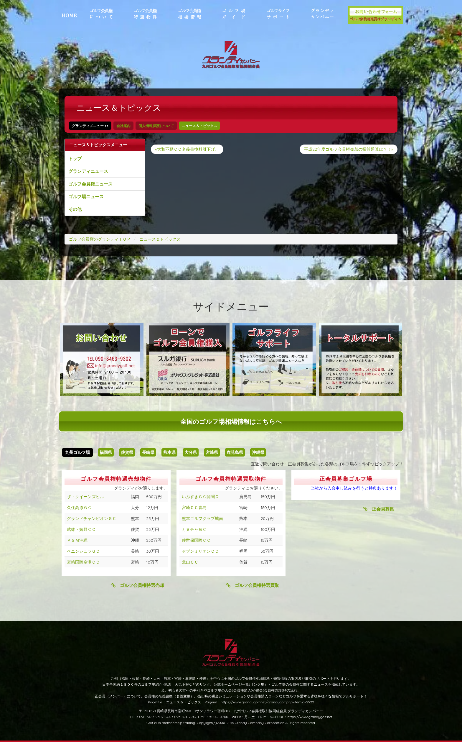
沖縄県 (258, 452)
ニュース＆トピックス (199, 126)
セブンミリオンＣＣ (200, 551)
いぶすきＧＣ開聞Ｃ (200, 496)
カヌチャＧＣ (194, 529)
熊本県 (169, 452)
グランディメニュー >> (90, 126)
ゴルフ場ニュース (86, 196)
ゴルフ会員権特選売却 (137, 585)
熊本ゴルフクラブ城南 (202, 518)
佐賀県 (127, 452)
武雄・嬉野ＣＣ (81, 529)
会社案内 (123, 126)
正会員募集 (378, 509)
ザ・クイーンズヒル (85, 496)
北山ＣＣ (190, 562)
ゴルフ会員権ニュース (90, 184)
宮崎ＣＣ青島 (194, 507)
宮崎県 (212, 452)
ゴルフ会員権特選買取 (252, 585)
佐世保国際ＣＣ (196, 540)
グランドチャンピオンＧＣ (91, 518)
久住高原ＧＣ (79, 507)
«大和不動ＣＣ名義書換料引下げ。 (187, 149)
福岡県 (106, 452)
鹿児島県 (235, 452)
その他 (75, 209)
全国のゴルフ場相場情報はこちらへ (231, 421)
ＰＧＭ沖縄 (77, 540)
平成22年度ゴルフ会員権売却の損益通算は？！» (348, 149)
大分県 (190, 452)
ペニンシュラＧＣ (83, 551)
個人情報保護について (156, 126)
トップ (75, 158)
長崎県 (148, 452)
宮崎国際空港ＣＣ (83, 562)
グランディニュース (88, 171)
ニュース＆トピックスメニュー (98, 144)
